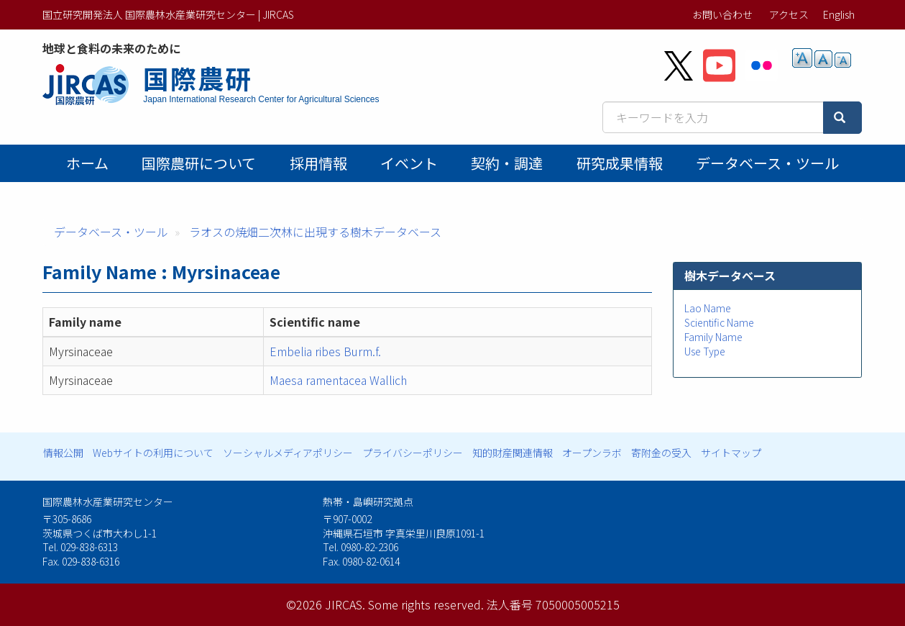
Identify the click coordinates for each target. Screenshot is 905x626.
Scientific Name (719, 322)
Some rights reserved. (426, 604)
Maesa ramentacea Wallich (338, 380)
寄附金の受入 (661, 452)
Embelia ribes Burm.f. (325, 351)
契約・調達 (507, 163)
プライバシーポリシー (412, 452)
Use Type (704, 351)
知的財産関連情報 (512, 452)
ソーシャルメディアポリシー (288, 452)
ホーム (87, 163)
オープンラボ (592, 452)
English (839, 14)
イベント (409, 163)
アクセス (789, 14)
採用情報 (318, 163)
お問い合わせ (722, 14)
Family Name (713, 337)
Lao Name (707, 308)
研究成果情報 (619, 163)
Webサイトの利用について (153, 452)
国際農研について (199, 163)
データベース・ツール (767, 163)
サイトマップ (731, 452)
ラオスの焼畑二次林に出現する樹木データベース (315, 231)
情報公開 (63, 452)
